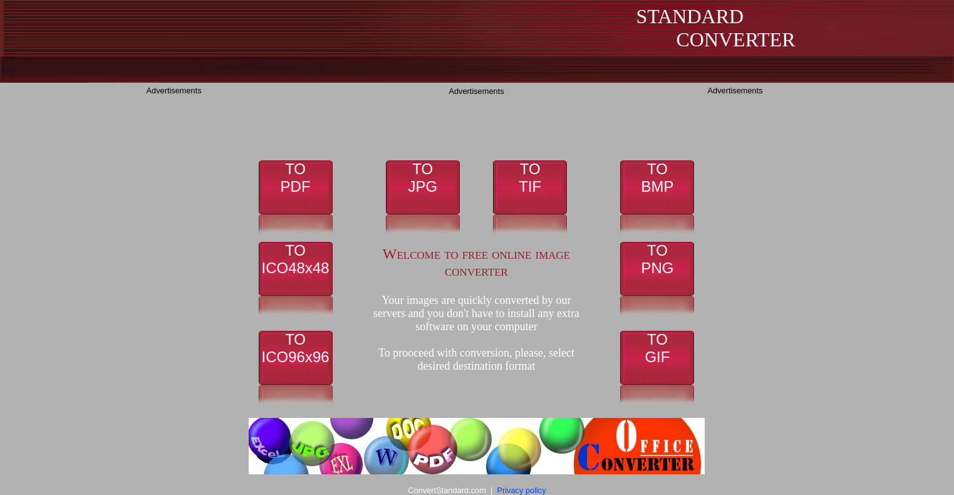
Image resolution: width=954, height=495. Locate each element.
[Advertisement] (197, 286)
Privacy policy (521, 490)
